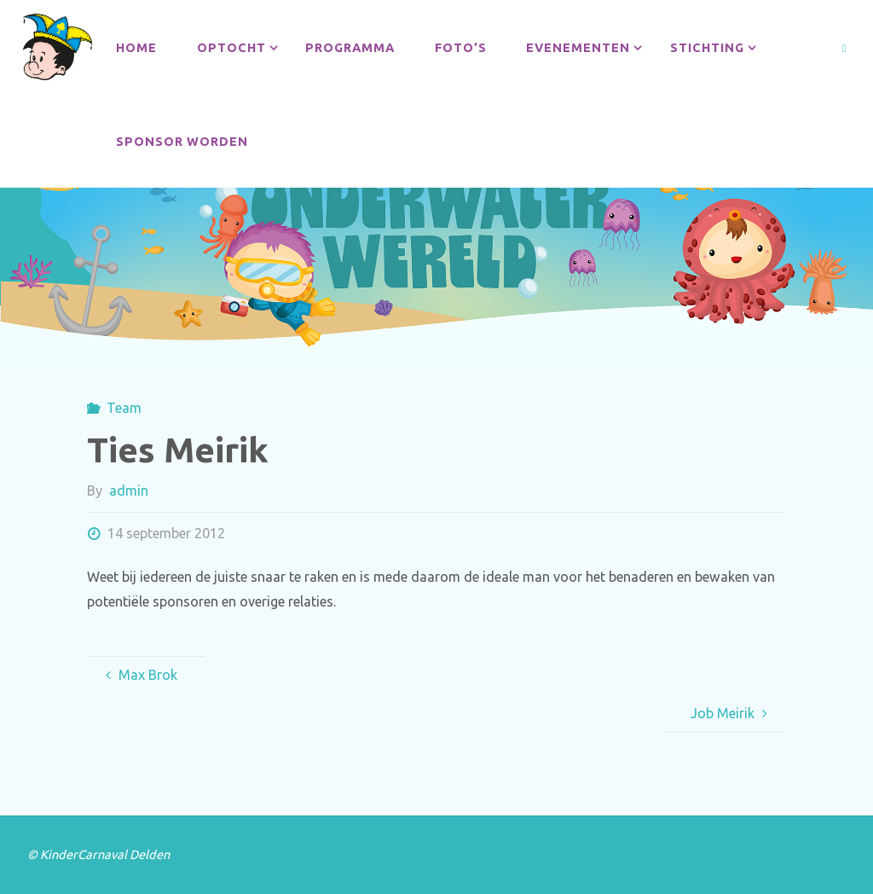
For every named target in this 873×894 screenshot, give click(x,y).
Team (124, 407)
